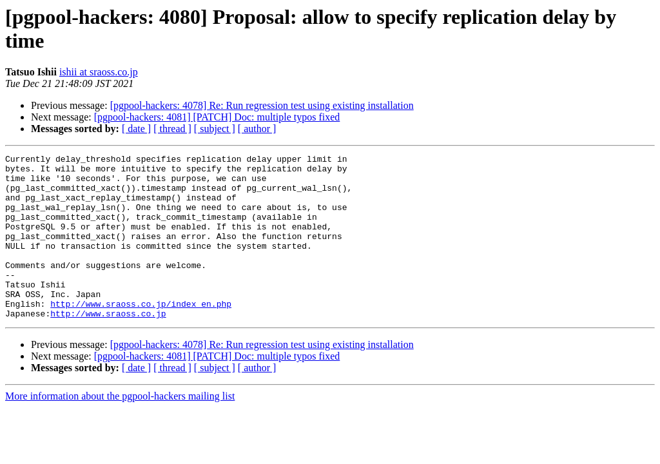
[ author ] (257, 128)
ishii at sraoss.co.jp (98, 71)
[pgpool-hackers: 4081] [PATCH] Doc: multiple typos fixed (217, 116)
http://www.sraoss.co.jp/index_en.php (140, 334)
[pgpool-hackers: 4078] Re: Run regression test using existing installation (262, 105)
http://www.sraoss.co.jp (108, 346)
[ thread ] (172, 128)
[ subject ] (214, 128)
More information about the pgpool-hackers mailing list (120, 428)
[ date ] (136, 128)
